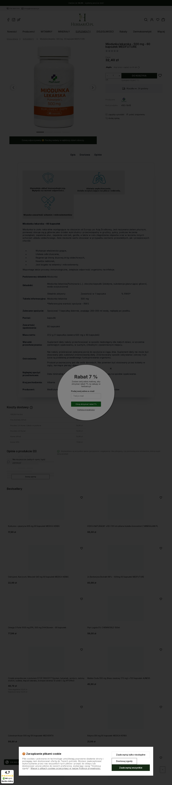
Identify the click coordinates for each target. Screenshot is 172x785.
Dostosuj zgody (124, 761)
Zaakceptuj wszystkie (130, 767)
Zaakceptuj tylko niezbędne (130, 754)
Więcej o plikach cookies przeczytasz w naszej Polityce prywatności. (66, 768)
